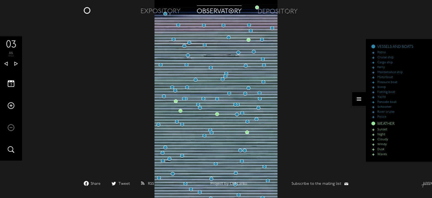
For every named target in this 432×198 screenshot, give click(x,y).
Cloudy (382, 142)
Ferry (381, 70)
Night (381, 137)
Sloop (381, 90)
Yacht (381, 100)
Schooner (384, 110)
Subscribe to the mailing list (316, 184)
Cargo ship (385, 65)
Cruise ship (385, 60)
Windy (382, 147)
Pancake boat (386, 105)
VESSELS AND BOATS (395, 50)
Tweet (124, 184)
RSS (151, 184)
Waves (382, 157)
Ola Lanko (238, 184)
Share (96, 184)
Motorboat (385, 80)
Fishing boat (386, 95)
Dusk (380, 152)
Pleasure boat (387, 85)
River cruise (386, 115)
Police (381, 120)
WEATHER (386, 127)
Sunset (382, 132)
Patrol (381, 55)
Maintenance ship (390, 75)
